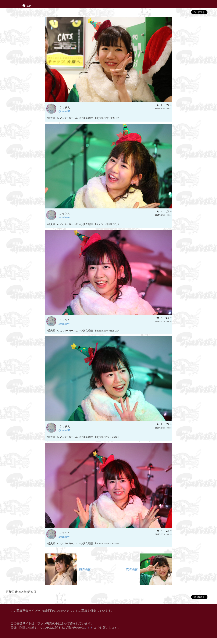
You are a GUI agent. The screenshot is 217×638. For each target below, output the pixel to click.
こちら (89, 627)
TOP (26, 5)
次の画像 (149, 568)
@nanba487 (64, 111)
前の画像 (68, 568)
